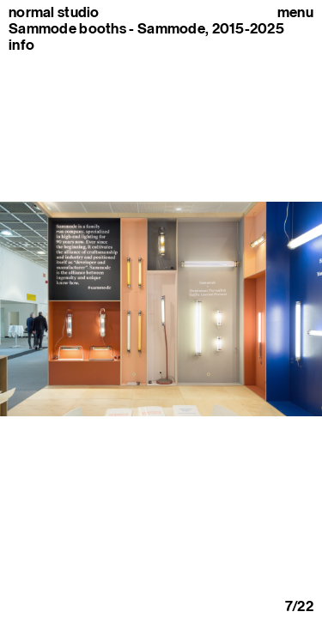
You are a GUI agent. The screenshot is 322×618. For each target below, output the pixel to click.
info (21, 44)
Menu (295, 12)
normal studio (54, 12)
